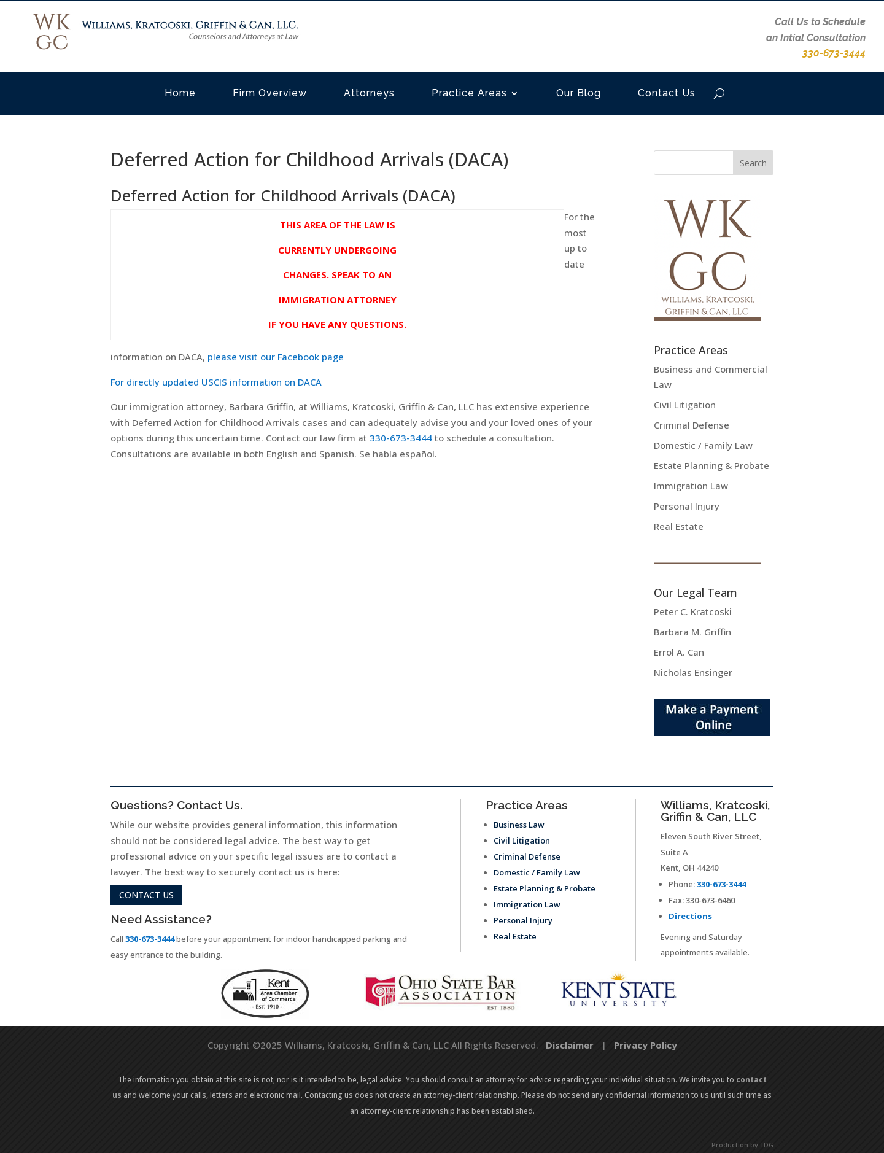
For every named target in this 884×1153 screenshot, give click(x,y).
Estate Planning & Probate (711, 465)
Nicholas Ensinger (693, 672)
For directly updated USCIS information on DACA (217, 382)
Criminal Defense (691, 425)
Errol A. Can (679, 652)
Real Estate (679, 526)
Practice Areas (469, 93)
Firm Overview (270, 93)
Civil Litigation (685, 404)
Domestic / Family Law (703, 445)
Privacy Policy (645, 1045)
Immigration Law (691, 485)
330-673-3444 (401, 438)
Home (180, 93)
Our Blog (578, 93)
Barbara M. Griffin (692, 632)
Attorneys (369, 93)
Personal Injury (686, 506)
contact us (146, 895)
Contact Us (667, 93)
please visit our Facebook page (275, 357)
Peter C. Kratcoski (693, 611)
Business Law (519, 824)
